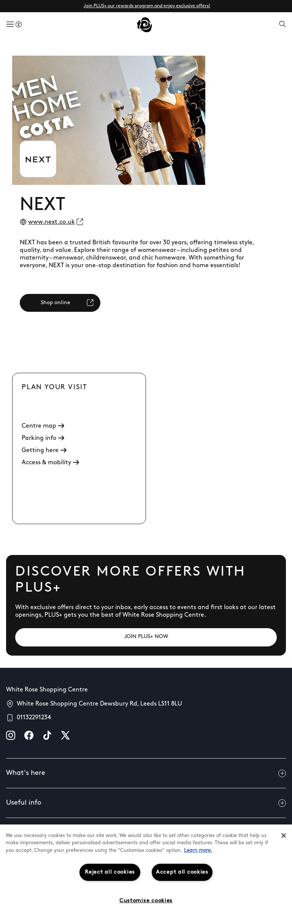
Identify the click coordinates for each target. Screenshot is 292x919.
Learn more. (198, 850)
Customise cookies (146, 901)
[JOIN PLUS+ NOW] (146, 637)
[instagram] (10, 735)
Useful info (146, 803)
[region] (146, 871)
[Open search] (282, 25)
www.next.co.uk (51, 222)
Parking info (43, 438)
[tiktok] (47, 735)
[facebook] (28, 735)
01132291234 (34, 718)
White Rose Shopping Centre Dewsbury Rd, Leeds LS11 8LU (99, 704)
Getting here (44, 450)
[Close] (283, 835)
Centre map (43, 426)
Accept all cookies (182, 872)
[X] (65, 735)
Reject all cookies (110, 872)
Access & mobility (50, 463)
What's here (146, 773)
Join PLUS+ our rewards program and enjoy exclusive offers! (147, 6)
